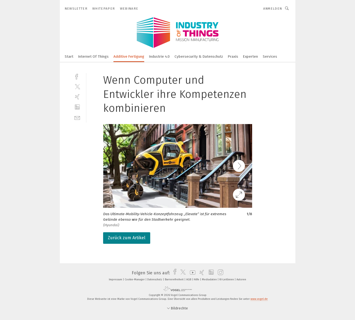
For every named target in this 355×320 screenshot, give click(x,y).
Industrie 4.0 (159, 56)
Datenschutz (155, 279)
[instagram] (219, 273)
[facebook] (77, 76)
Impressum (116, 279)
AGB (189, 279)
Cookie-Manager (135, 279)
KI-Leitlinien (227, 279)
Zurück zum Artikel (126, 237)
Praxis (233, 56)
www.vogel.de (259, 299)
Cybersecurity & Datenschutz (198, 56)
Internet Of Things (93, 56)
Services (270, 56)
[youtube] (191, 273)
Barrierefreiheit (174, 279)
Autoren (241, 279)
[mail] (77, 117)
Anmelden (272, 8)
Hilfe (197, 279)
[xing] (77, 97)
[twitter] (77, 86)
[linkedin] (77, 107)
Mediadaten (210, 279)
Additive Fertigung (128, 56)
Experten (250, 56)
